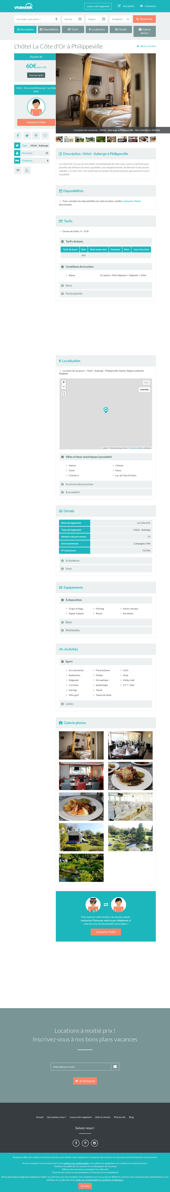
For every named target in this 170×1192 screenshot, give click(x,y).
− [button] (64, 387)
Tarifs (73, 29)
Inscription (126, 5)
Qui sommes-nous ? (56, 1117)
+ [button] (64, 382)
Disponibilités (49, 29)
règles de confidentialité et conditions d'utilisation (99, 1180)
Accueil (39, 1117)
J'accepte (85, 1186)
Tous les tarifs (36, 75)
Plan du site (120, 1117)
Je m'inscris (85, 1081)
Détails (121, 29)
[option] (111, 139)
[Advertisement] (106, 328)
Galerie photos (145, 31)
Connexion (148, 5)
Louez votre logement (98, 6)
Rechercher (144, 19)
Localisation (97, 29)
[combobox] (120, 19)
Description (25, 29)
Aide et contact (102, 1117)
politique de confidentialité (76, 1163)
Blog (131, 1117)
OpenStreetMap (136, 448)
